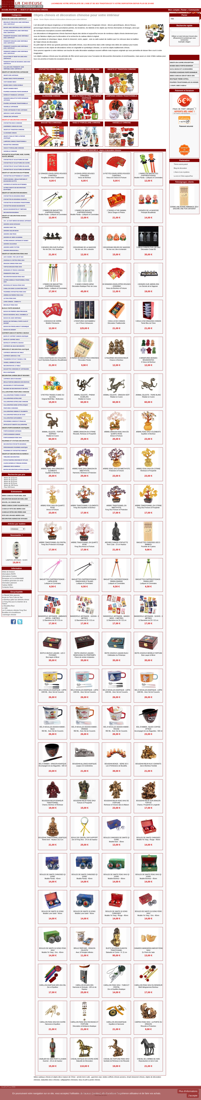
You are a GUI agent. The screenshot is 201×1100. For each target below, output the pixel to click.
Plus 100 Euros (9, 487)
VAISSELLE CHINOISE (121, 123)
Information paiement (9, 583)
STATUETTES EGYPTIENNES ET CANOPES (17, 176)
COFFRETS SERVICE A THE (12, 356)
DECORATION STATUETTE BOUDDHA (15, 444)
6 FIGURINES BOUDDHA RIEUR (116, 359)
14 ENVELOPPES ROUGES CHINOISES (84, 175)
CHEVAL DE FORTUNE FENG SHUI (116, 1060)
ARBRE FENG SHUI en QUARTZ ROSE (53, 508)
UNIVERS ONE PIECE (10, 234)
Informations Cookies (9, 576)
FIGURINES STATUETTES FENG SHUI (15, 291)
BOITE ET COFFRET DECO (12, 339)
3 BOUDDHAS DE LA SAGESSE (84, 248)
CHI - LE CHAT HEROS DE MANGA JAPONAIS (17, 221)
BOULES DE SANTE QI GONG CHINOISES (116, 913)
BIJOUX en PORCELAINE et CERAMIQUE (16, 326)
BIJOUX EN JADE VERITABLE (13, 318)
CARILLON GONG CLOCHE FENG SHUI (15, 288)
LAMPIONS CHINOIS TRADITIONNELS (121, 96)
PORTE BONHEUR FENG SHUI (13, 437)
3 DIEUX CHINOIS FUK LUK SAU (148, 248)
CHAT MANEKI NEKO (10, 82)
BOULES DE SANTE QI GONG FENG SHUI (148, 913)
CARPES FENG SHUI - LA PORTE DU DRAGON (148, 1024)
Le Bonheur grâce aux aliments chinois (15, 599)
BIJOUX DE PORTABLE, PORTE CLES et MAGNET (16, 322)
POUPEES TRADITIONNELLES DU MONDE (184, 82)
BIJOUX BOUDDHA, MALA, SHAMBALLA (16, 314)
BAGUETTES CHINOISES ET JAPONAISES (16, 369)
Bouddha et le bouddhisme (11, 612)
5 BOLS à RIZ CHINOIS (116, 322)
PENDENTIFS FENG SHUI (11, 273)
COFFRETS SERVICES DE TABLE (14, 352)
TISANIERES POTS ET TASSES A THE (15, 359)
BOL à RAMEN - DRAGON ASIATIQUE (52, 765)
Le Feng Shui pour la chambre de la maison (14, 603)
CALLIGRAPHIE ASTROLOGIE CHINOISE (16, 401)
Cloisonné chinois (51, 96)
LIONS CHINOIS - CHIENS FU (12, 301)
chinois (103, 25)
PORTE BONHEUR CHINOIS (12, 434)
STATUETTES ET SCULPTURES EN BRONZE (17, 169)
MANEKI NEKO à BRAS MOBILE (13, 85)
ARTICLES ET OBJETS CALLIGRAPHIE (15, 424)
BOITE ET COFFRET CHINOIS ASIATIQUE (16, 336)
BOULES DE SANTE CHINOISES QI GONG (52, 876)
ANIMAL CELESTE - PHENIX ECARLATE (84, 397)
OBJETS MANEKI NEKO (11, 88)
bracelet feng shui (11, 305)
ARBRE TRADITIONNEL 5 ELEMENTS (84, 506)
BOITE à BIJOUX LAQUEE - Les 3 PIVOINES (52, 655)
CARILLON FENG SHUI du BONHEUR (148, 986)
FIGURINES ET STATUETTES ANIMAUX (15, 450)
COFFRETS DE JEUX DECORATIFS (14, 346)
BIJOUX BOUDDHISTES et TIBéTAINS (15, 209)
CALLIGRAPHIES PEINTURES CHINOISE (15, 392)
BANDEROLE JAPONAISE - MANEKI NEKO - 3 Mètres (116, 618)
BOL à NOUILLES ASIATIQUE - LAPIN (52, 691)
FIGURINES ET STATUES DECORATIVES (15, 441)
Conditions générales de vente (12, 580)
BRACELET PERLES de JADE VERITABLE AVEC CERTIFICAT (16, 23)
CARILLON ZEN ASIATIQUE (116, 1023)
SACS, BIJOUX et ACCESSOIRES (181, 69)
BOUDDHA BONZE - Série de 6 (116, 765)
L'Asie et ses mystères (181, 172)
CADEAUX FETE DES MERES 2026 (13, 509)
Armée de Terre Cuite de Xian (12, 597)
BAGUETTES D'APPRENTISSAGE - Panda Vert (148, 581)
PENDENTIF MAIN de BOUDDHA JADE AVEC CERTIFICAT (17, 62)
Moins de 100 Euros (11, 485)
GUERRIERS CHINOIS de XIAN (86, 69)
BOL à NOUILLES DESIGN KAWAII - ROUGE (116, 729)
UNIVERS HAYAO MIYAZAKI (12, 224)
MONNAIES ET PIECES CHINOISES (14, 270)
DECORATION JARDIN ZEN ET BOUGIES (15, 375)
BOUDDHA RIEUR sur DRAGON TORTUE (148, 803)
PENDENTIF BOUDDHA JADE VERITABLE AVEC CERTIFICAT (16, 36)
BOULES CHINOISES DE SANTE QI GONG (116, 840)
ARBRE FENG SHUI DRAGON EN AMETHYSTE (84, 471)
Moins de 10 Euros (10, 478)
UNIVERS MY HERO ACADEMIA (13, 237)
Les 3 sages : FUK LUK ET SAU (13, 257)
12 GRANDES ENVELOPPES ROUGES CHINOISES (52, 175)
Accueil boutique (9, 10)
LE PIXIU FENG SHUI (10, 298)
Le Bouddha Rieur (8, 606)
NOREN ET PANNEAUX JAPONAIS (14, 95)
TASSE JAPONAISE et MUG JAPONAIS (15, 110)
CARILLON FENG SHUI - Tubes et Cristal (116, 987)
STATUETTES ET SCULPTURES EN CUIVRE (17, 163)
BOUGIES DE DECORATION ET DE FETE (16, 388)
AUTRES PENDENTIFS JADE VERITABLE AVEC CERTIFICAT (16, 31)
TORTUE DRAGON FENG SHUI (13, 267)
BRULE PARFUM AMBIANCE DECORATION (16, 382)
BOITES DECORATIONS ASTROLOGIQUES (16, 469)
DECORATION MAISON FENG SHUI (14, 276)
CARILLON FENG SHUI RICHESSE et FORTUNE (84, 1024)
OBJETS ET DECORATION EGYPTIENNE (15, 172)
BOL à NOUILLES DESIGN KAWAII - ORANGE (84, 729)
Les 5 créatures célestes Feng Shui (14, 610)
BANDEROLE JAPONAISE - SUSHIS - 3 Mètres (148, 618)
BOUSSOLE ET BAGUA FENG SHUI (14, 285)
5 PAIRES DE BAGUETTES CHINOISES (84, 359)
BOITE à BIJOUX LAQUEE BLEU (116, 654)
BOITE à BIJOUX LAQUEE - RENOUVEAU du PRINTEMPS (84, 655)
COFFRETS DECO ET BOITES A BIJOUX (15, 333)
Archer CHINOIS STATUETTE (116, 543)
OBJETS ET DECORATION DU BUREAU (15, 454)
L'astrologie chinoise (9, 615)
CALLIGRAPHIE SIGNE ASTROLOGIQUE (16, 405)
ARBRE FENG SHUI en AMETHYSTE (116, 470)
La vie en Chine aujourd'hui (183, 176)
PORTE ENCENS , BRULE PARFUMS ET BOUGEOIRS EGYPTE (15, 180)
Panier (184, 10)
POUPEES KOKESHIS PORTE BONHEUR (16, 91)
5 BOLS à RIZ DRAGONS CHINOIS (148, 322)
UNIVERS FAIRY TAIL (10, 227)
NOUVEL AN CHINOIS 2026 (11, 502)
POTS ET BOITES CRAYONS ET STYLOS (16, 460)
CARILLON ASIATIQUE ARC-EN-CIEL (52, 986)
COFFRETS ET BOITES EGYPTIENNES (15, 184)
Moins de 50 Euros (10, 483)
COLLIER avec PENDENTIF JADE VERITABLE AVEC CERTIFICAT (14, 68)
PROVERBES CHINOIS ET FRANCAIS (15, 421)
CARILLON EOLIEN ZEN (84, 987)
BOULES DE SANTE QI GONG (53, 912)
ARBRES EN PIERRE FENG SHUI (13, 295)
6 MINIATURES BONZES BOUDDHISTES (148, 360)
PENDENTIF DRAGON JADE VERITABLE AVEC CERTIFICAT (16, 42)
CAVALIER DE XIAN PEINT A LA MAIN (52, 1060)
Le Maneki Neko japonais (11, 595)
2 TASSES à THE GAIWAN (116, 211)
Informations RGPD (9, 574)
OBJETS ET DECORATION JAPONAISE (15, 72)
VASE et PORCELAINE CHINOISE (86, 123)
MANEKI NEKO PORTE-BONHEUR (14, 78)
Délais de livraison (8, 572)
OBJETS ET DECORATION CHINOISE (14, 120)
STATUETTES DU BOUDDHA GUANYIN (15, 199)
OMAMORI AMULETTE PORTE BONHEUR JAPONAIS (16, 99)
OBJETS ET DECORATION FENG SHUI (15, 253)
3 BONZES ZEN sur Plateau (52, 248)
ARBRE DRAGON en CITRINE (84, 433)
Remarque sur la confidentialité (13, 578)
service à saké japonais (12, 113)
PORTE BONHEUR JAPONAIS (12, 431)
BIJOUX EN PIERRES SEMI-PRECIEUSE (15, 311)
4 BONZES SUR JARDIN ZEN (148, 285)
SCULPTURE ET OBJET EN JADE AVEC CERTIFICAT (15, 57)
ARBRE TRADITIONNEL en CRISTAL (52, 543)
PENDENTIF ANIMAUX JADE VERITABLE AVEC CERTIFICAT (16, 52)
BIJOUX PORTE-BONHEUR (11, 308)
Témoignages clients (184, 182)
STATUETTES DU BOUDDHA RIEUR (14, 196)
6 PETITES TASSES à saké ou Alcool (52, 397)
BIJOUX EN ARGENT (10, 329)
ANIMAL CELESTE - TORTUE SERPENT (52, 434)
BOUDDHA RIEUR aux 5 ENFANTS (148, 765)
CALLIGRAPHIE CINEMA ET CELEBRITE (16, 411)
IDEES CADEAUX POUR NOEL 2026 (14, 495)
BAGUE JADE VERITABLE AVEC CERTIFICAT (17, 27)
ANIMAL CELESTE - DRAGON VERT (116, 396)
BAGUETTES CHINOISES (51, 123)
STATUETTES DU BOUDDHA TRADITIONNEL (17, 202)
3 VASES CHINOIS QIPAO (84, 285)
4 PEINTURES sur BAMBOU (84, 322)
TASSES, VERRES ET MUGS (12, 362)
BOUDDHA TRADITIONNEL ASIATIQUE (52, 839)
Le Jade (5, 608)
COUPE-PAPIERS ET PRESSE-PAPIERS (15, 463)
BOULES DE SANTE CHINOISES (148, 839)
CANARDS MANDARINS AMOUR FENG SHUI (148, 950)
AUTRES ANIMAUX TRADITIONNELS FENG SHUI (16, 281)
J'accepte (192, 1095)
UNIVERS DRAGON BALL (11, 250)
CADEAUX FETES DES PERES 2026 (14, 512)
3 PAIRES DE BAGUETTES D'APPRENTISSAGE (52, 286)
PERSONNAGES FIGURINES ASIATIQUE (16, 447)
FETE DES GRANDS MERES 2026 (13, 515)
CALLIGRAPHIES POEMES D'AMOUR (15, 395)
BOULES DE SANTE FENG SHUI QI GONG (116, 876)
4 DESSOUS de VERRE (52, 322)
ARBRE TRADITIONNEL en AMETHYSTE (116, 508)
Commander (193, 10)
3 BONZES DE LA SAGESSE (148, 211)
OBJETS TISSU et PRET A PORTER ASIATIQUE (86, 97)
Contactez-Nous (7, 587)
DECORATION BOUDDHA (11, 212)
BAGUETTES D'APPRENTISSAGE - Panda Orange (116, 581)
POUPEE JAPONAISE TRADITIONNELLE (16, 103)
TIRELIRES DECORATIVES (11, 457)
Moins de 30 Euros (10, 481)
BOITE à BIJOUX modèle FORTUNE (148, 654)
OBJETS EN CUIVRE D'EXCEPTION (181, 62)
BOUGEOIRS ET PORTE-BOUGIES (14, 385)
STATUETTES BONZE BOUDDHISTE (14, 206)
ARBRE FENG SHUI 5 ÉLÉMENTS (148, 433)
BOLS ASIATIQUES (9, 372)
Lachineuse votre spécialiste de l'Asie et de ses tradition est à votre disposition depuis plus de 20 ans (102, 3)
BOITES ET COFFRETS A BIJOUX (14, 342)
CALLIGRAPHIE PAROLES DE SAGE (14, 414)
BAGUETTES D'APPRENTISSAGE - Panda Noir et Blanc (84, 581)
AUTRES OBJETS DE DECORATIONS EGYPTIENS (15, 188)
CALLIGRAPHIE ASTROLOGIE (13, 398)
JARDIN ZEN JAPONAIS (11, 116)
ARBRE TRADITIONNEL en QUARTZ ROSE (84, 544)
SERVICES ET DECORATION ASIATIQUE (15, 349)
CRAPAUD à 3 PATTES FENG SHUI (14, 260)
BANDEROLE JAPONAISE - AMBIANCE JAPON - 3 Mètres (52, 618)
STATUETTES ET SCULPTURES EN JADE (16, 159)
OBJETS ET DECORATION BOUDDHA (14, 193)
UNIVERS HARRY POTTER (11, 247)
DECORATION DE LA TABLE (12, 365)
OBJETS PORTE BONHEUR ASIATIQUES (15, 428)
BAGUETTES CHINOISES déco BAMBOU (148, 544)
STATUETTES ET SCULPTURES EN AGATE (16, 166)
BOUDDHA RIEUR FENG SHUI (84, 802)
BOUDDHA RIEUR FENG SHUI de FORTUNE (116, 803)
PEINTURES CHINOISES (11, 408)
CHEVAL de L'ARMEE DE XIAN (148, 1060)
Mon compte (173, 10)
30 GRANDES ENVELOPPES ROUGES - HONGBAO (116, 286)
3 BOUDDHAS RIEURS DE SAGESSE (116, 248)
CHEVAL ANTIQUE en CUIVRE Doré (84, 1060)
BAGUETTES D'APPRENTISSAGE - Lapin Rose (52, 581)
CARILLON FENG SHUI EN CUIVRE (52, 1023)
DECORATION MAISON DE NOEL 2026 (15, 499)
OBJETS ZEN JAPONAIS (11, 75)
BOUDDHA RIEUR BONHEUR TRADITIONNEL (52, 803)
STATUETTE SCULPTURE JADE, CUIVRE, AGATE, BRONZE (16, 155)
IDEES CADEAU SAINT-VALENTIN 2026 (15, 505)
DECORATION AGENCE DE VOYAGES (14, 518)
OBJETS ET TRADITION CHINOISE (121, 69)
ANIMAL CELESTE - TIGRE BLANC (148, 396)
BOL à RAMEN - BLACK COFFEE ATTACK (148, 729)
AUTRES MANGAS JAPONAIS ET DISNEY (16, 240)
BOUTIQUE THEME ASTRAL (179, 79)
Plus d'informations (188, 1091)
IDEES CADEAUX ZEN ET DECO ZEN (182, 75)
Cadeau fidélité (7, 585)
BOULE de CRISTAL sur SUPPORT (84, 839)
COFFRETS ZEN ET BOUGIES (12, 378)
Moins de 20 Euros (10, 480)
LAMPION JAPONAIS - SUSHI (16, 560)
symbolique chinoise (91, 48)
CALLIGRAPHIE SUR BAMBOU (13, 418)
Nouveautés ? (16, 535)
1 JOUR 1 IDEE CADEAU (178, 85)
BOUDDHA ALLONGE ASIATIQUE (84, 765)
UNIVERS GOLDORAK (10, 244)
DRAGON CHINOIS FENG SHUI (13, 263)
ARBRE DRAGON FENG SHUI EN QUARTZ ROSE (116, 434)
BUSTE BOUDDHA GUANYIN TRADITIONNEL (116, 950)
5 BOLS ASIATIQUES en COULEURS (52, 359)
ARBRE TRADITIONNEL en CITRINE (148, 506)
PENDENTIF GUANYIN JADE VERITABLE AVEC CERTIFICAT (16, 47)
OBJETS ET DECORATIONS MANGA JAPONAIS (14, 216)
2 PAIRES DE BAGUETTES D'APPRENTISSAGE (148, 175)
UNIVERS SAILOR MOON (11, 230)
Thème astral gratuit (181, 164)
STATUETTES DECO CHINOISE (51, 69)
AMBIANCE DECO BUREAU (12, 466)
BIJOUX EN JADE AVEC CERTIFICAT (14, 19)
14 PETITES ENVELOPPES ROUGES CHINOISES (116, 175)
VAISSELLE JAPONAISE (11, 106)
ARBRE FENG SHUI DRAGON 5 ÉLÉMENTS (52, 471)
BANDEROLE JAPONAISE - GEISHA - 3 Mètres (84, 618)
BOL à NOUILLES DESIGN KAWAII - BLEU (53, 729)
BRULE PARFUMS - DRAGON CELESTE (84, 950)
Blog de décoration (180, 168)
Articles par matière (16, 524)
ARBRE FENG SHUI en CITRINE (148, 470)
